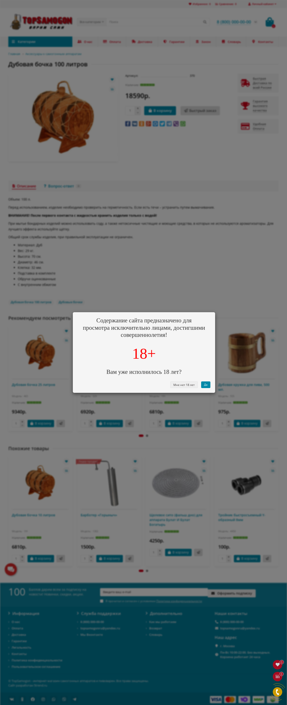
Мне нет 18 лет (184, 385)
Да (206, 385)
